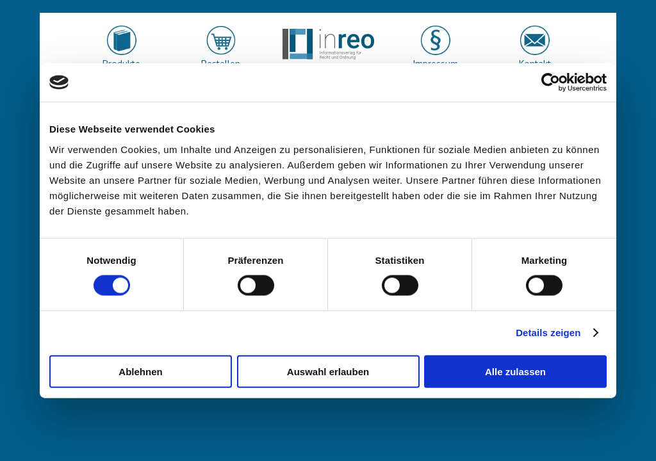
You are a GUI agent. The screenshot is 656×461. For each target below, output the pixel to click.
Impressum (435, 63)
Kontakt (535, 63)
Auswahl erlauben (328, 371)
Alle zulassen (515, 371)
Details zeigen (548, 332)
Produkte (121, 63)
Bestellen (220, 63)
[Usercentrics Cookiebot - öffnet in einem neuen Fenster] (551, 82)
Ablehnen (140, 371)
